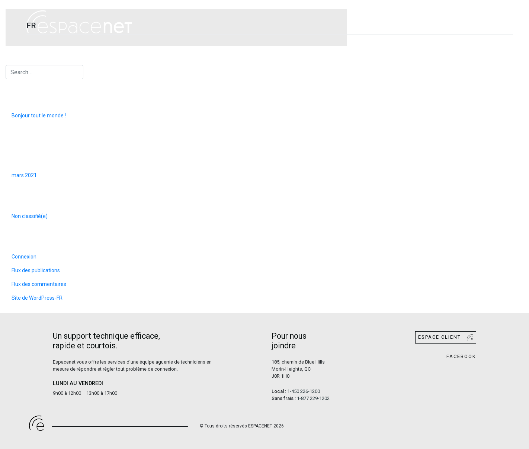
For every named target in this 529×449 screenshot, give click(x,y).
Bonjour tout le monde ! (39, 115)
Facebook (461, 356)
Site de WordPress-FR (37, 298)
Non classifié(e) (30, 216)
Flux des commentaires (39, 284)
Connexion (24, 257)
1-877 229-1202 (313, 398)
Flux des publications (36, 270)
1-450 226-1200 (303, 391)
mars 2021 (24, 175)
